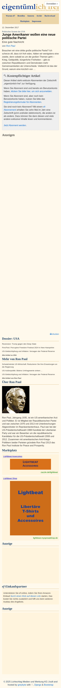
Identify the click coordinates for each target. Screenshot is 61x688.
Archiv (39, 16)
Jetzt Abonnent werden (15, 125)
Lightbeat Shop (10, 478)
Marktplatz (24, 21)
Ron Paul (10, 46)
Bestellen (21, 16)
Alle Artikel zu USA (9, 355)
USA (16, 338)
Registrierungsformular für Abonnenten (22, 102)
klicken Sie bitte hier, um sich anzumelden (31, 91)
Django (37, 685)
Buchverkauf (49, 16)
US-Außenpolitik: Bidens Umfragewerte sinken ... (22, 371)
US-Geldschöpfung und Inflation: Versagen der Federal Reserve (28, 351)
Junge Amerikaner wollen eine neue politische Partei (30, 35)
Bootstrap (48, 685)
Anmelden (52, 4)
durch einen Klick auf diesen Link (26, 596)
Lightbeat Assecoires (12, 456)
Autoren (30, 16)
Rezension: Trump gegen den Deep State (19, 344)
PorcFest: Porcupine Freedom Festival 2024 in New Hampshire (28, 348)
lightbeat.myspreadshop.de (45, 538)
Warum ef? (10, 16)
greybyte (22, 685)
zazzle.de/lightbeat (49, 472)
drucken (54, 334)
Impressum (36, 21)
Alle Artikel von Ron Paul (11, 378)
